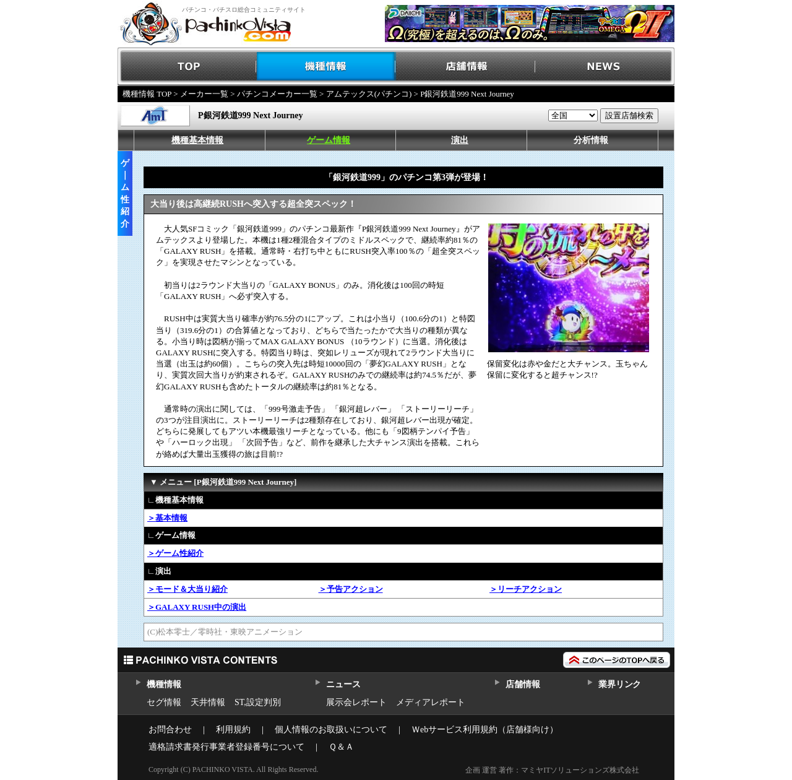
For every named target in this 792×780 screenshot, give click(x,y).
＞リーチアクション (525, 589)
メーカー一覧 (204, 93)
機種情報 (326, 66)
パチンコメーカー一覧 (277, 93)
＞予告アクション (351, 589)
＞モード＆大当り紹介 (187, 589)
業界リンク (619, 684)
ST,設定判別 (258, 702)
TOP (187, 66)
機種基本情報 (197, 140)
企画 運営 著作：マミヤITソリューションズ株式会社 (552, 770)
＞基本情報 (167, 517)
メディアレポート (430, 702)
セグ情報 (164, 702)
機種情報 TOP (147, 93)
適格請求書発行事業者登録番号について (226, 747)
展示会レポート (356, 702)
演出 (459, 140)
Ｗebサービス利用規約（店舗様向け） (484, 729)
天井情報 (208, 702)
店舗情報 (465, 66)
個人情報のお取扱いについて (331, 729)
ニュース (343, 684)
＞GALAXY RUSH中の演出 (196, 607)
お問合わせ (170, 729)
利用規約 (233, 729)
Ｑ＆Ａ (341, 747)
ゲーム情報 (328, 140)
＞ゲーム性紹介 (175, 553)
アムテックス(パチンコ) (369, 93)
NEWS (604, 66)
